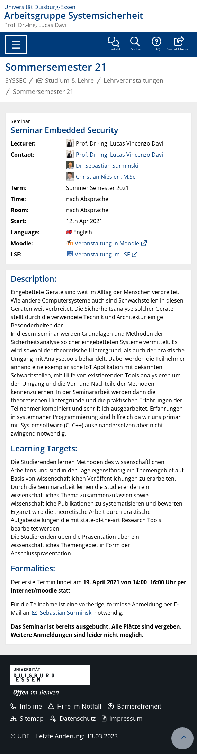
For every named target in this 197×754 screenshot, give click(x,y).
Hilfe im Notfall (74, 706)
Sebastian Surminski (66, 612)
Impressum (122, 718)
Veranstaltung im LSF (102, 254)
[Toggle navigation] (16, 44)
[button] (177, 44)
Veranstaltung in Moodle (107, 243)
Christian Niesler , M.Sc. (101, 177)
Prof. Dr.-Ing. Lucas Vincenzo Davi (114, 154)
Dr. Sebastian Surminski (102, 165)
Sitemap (27, 718)
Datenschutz (73, 718)
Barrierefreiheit (134, 706)
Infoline (26, 706)
